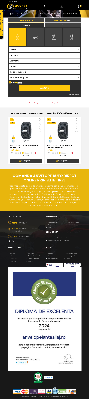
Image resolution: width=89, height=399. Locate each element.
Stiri (49, 228)
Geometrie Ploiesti (54, 241)
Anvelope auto (53, 256)
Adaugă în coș (26, 161)
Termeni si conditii (34, 256)
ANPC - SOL (13, 261)
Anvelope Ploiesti (73, 256)
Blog (49, 225)
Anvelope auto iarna (30, 14)
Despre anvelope (73, 222)
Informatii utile (53, 222)
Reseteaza (74, 94)
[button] (45, 6)
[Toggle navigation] (80, 1)
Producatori (71, 225)
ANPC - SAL (13, 259)
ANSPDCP (31, 261)
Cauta (44, 88)
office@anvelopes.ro (25, 236)
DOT (36, 153)
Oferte (50, 253)
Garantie (31, 253)
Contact (12, 253)
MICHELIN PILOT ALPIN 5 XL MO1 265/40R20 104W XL (59, 146)
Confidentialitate (34, 259)
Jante (68, 259)
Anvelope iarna (72, 253)
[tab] (26, 25)
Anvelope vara (53, 259)
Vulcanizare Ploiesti (55, 238)
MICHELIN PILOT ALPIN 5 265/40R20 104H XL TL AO (59, 14)
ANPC (11, 256)
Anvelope (17, 14)
